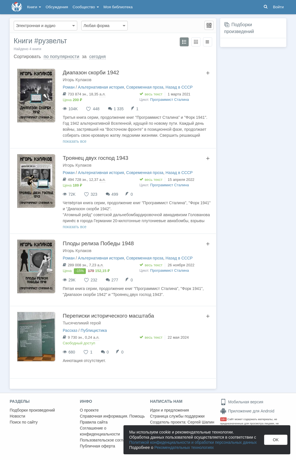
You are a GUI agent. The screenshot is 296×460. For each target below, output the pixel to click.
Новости (17, 416)
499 (114, 194)
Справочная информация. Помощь (112, 416)
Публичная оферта (97, 446)
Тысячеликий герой (82, 322)
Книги (34, 7)
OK (276, 439)
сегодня (97, 56)
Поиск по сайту (24, 422)
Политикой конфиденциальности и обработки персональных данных (193, 442)
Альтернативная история (101, 87)
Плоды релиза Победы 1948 (98, 243)
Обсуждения (57, 7)
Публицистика (94, 330)
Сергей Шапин (200, 422)
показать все (74, 141)
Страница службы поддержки (177, 416)
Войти (278, 7)
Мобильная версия (241, 402)
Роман (69, 87)
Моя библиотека (118, 7)
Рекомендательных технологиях (184, 447)
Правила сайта (94, 422)
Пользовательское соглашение (108, 440)
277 (114, 280)
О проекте (89, 410)
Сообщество (86, 7)
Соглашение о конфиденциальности (100, 431)
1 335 (119, 109)
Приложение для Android (247, 411)
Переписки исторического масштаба (108, 316)
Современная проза (144, 87)
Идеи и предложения (169, 410)
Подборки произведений (32, 410)
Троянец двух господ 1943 (95, 158)
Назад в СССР (179, 87)
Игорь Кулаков (77, 79)
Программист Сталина (169, 99)
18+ (223, 419)
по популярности (61, 56)
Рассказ (70, 330)
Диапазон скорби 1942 (91, 72)
